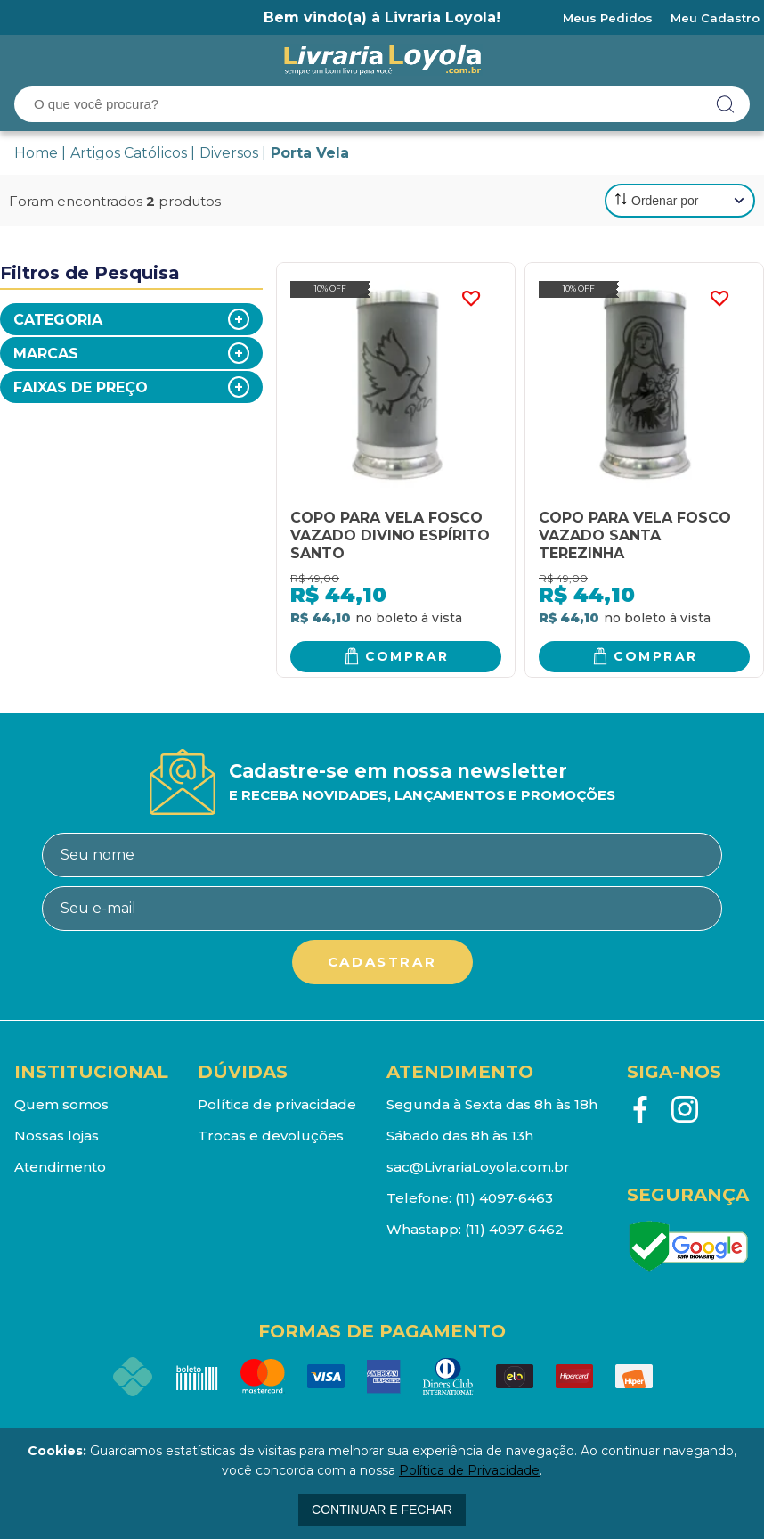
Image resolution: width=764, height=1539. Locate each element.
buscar (725, 104)
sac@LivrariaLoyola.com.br (478, 1166)
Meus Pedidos (608, 18)
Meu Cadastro (715, 18)
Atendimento (60, 1166)
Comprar (407, 656)
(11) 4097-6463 (504, 1197)
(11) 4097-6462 (514, 1229)
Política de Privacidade (469, 1470)
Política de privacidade (277, 1104)
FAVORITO (470, 299)
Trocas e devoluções (271, 1135)
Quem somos (61, 1104)
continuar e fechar (382, 1509)
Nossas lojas (56, 1135)
